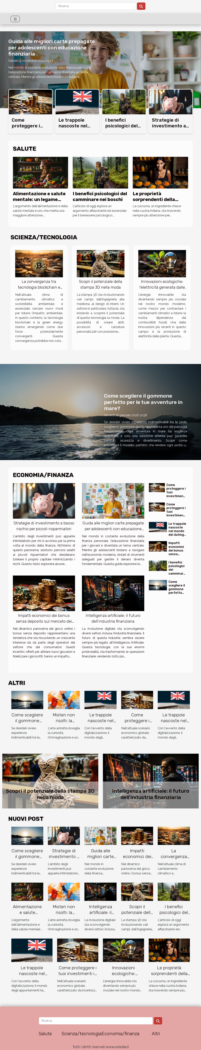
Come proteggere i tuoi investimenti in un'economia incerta (176, 496)
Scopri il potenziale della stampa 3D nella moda (50, 794)
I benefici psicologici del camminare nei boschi (174, 915)
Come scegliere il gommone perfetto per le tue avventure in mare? (143, 402)
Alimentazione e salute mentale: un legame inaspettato (39, 199)
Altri (156, 1033)
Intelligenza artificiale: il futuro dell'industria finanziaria (150, 794)
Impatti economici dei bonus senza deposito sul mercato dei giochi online (44, 621)
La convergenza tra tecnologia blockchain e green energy (39, 287)
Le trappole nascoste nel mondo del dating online (177, 531)
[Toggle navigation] (15, 19)
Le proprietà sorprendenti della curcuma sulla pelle (155, 199)
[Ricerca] (96, 6)
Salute (45, 1033)
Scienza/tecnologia (82, 1033)
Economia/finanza (120, 1033)
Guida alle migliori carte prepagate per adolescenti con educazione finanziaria (51, 47)
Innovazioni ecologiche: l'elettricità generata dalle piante (162, 287)
